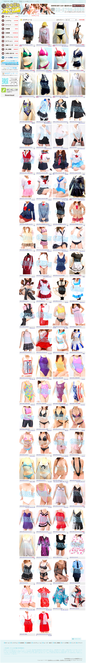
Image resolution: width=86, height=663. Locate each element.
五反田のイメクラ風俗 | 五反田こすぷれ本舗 (59, 660)
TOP (11, 8)
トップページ (24, 15)
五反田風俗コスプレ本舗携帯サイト (73, 658)
